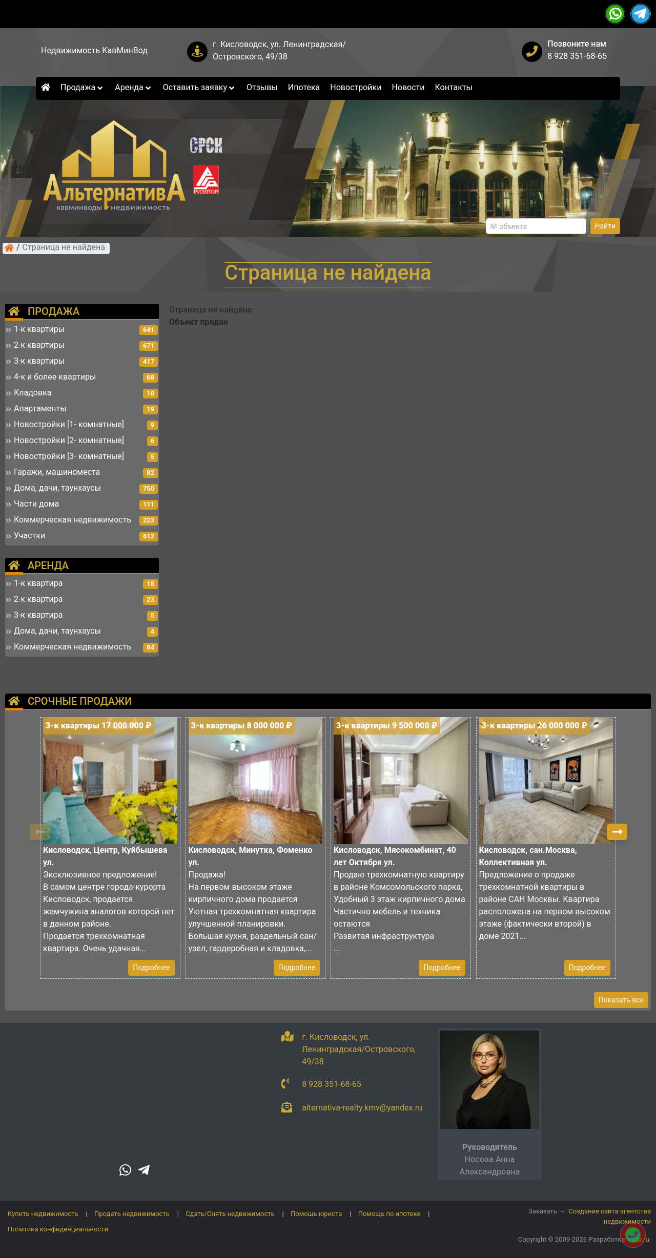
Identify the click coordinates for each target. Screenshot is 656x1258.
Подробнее (151, 967)
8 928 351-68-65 (577, 56)
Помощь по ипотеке (389, 1214)
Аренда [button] (133, 87)
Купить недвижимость (43, 1214)
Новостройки (355, 87)
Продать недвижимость (132, 1214)
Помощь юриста (316, 1214)
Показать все (621, 1000)
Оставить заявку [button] (199, 87)
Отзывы (262, 87)
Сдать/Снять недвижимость (230, 1214)
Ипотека (304, 87)
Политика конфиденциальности (58, 1229)
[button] (617, 832)
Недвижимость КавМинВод (94, 50)
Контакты (454, 87)
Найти (605, 226)
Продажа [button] (82, 87)
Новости (408, 87)
